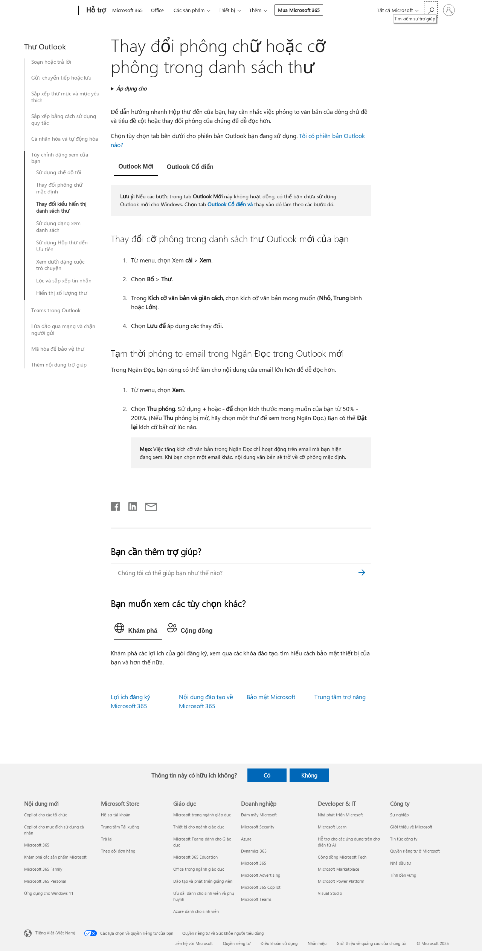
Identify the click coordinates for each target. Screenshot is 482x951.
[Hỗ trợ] (95, 10)
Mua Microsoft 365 (299, 10)
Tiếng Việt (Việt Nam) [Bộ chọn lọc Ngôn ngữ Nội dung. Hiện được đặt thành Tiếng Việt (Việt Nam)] (55, 933)
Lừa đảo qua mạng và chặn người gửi (63, 329)
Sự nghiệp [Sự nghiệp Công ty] (399, 815)
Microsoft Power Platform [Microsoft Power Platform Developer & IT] (341, 881)
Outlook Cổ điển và (230, 204)
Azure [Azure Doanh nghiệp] (246, 839)
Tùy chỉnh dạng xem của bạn (59, 158)
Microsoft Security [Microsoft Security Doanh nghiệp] (257, 827)
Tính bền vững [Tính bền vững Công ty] (403, 875)
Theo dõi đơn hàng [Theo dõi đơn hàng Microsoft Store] (118, 851)
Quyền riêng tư (236, 943)
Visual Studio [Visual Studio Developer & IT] (330, 893)
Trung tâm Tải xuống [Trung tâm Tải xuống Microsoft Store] (120, 827)
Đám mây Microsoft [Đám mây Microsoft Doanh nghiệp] (259, 815)
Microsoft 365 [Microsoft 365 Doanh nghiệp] (253, 863)
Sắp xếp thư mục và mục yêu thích (65, 97)
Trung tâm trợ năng (340, 697)
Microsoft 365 (127, 10)
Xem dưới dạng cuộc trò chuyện (60, 265)
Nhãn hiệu (317, 943)
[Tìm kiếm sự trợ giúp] (431, 9)
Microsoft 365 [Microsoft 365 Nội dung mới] (36, 845)
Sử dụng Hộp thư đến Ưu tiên (62, 246)
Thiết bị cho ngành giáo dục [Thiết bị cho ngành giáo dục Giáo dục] (198, 827)
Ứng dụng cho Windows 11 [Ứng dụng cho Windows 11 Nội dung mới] (48, 893)
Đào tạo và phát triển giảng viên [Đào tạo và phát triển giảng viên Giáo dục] (202, 881)
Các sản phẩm (189, 10)
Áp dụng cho (131, 88)
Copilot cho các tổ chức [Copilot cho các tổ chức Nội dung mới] (45, 815)
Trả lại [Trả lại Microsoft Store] (107, 839)
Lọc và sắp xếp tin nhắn (64, 280)
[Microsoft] (50, 10)
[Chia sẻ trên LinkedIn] (129, 505)
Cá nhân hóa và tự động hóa (64, 138)
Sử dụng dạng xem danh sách (58, 226)
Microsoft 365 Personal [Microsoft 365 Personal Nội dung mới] (45, 881)
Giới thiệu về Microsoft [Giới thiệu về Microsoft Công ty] (411, 827)
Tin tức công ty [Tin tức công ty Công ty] (403, 839)
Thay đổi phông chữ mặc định (59, 188)
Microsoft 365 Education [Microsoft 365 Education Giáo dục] (195, 857)
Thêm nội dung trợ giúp (59, 364)
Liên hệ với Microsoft (193, 943)
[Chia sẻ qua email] (147, 505)
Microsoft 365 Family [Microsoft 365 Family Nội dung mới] (43, 869)
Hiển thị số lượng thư (61, 293)
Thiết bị (227, 10)
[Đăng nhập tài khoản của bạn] (449, 10)
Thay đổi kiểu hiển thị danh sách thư (61, 207)
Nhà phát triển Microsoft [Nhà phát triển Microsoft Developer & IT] (340, 815)
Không (309, 775)
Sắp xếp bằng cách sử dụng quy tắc (63, 119)
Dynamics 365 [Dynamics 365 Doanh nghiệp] (254, 851)
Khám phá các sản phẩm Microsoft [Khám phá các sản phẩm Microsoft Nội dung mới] (55, 857)
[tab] (136, 167)
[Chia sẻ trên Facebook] (116, 505)
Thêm (255, 10)
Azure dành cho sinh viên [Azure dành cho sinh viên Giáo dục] (196, 911)
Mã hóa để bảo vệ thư (57, 348)
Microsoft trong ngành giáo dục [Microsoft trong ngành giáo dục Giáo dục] (202, 815)
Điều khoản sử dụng (279, 943)
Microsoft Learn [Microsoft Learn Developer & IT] (332, 827)
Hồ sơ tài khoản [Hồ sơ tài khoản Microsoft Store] (115, 815)
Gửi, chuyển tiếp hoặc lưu (61, 77)
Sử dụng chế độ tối (58, 172)
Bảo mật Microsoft (271, 697)
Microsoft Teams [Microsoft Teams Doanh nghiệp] (256, 899)
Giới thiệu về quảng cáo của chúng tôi (371, 943)
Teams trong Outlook (56, 310)
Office (157, 10)
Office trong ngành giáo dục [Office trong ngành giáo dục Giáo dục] (198, 869)
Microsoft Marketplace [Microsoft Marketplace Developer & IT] (338, 869)
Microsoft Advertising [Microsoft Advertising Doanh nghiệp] (260, 875)
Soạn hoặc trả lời (51, 61)
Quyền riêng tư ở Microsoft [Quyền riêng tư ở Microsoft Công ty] (415, 851)
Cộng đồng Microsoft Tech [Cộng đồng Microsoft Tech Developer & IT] (342, 857)
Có (267, 775)
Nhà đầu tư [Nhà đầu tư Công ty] (400, 863)
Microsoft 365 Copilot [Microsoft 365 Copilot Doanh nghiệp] (261, 887)
